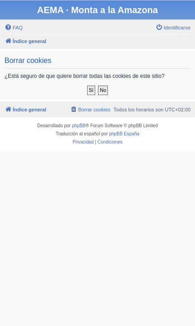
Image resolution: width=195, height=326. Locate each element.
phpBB (79, 125)
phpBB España (124, 133)
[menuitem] (14, 27)
